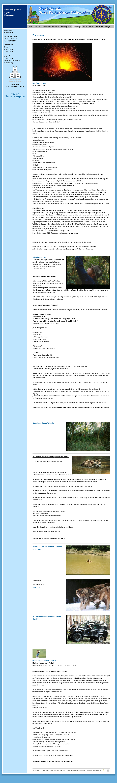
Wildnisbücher (38, 588)
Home (30, 27)
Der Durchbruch (38, 39)
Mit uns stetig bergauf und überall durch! (71, 39)
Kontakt (91, 27)
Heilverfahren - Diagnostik (50, 27)
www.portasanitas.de (94, 770)
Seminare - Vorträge (103, 27)
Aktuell (85, 27)
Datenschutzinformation (50, 770)
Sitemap (62, 770)
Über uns (37, 27)
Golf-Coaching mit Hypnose (95, 39)
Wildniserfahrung (49, 39)
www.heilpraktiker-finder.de (76, 770)
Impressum (36, 770)
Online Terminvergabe (15, 95)
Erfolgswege (77, 27)
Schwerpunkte (66, 27)
